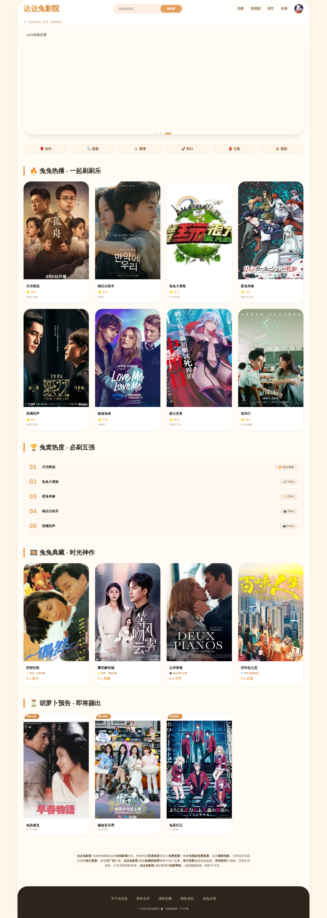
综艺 (270, 8)
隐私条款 (187, 898)
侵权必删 (165, 898)
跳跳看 (171, 8)
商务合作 (143, 898)
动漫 (284, 8)
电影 (240, 8)
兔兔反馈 (209, 898)
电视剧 (256, 8)
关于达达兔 (119, 898)
